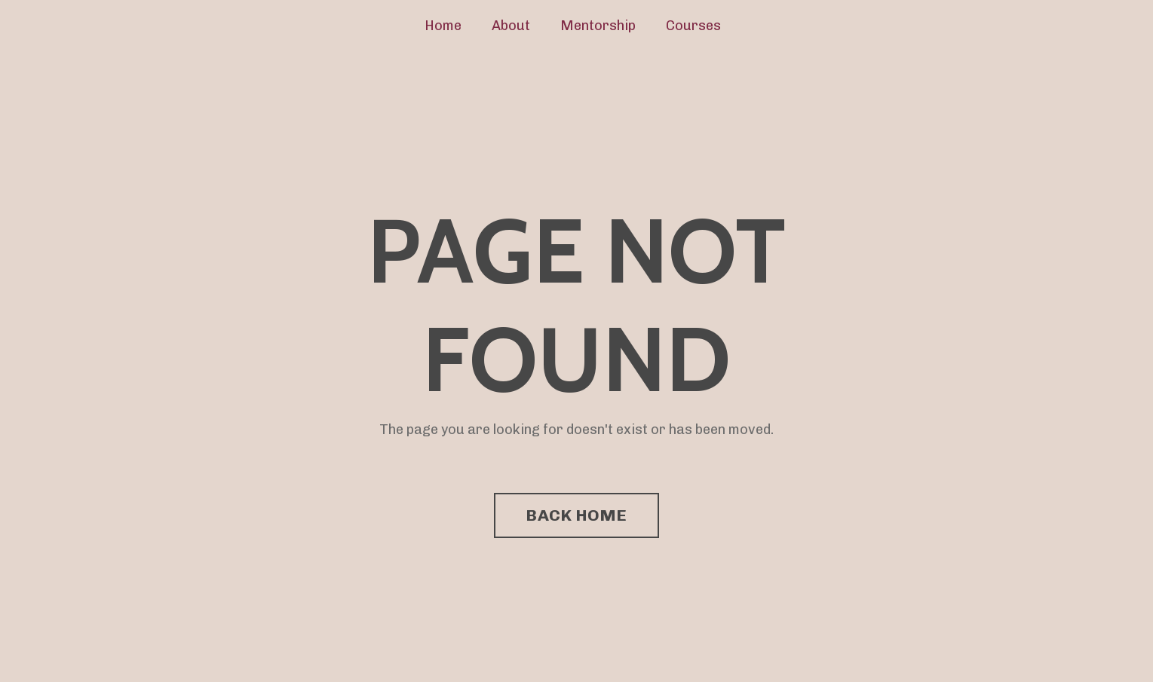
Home (443, 25)
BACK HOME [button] (576, 515)
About (511, 25)
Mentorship (598, 25)
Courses (693, 25)
